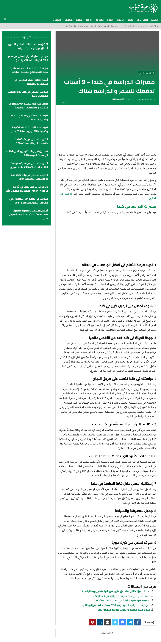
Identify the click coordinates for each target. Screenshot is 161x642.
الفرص (130, 19)
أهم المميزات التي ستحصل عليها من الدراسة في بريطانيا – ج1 (116, 591)
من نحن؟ (57, 19)
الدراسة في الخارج (146, 73)
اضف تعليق (107, 633)
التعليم (154, 19)
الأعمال (120, 19)
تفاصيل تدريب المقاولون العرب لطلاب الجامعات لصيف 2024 (27, 153)
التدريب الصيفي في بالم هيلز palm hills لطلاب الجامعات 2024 (29, 177)
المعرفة (100, 19)
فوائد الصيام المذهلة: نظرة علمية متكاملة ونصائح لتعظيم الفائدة (29, 70)
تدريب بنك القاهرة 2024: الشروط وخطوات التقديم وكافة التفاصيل (29, 129)
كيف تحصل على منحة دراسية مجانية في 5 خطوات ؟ (121, 596)
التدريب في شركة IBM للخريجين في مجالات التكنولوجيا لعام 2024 (28, 200)
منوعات (69, 19)
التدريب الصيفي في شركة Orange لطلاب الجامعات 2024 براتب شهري (29, 165)
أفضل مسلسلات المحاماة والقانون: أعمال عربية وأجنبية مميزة (28, 46)
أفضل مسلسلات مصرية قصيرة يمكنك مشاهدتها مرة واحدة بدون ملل (28, 214)
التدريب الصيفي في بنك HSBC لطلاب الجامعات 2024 (28, 93)
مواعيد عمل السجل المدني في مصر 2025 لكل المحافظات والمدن (28, 58)
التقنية (79, 19)
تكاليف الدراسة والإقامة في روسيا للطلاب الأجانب (122, 600)
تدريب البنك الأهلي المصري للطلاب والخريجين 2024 (29, 117)
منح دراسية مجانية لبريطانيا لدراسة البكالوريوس (123, 609)
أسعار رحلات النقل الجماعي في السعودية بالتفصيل (31, 81)
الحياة (110, 19)
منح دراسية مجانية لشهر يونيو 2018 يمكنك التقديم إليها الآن (116, 605)
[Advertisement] (107, 130)
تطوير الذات (142, 19)
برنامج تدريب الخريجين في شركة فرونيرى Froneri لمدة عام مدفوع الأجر (27, 188)
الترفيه (89, 19)
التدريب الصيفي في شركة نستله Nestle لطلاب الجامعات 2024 (30, 141)
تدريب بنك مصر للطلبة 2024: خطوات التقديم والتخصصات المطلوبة (28, 105)
